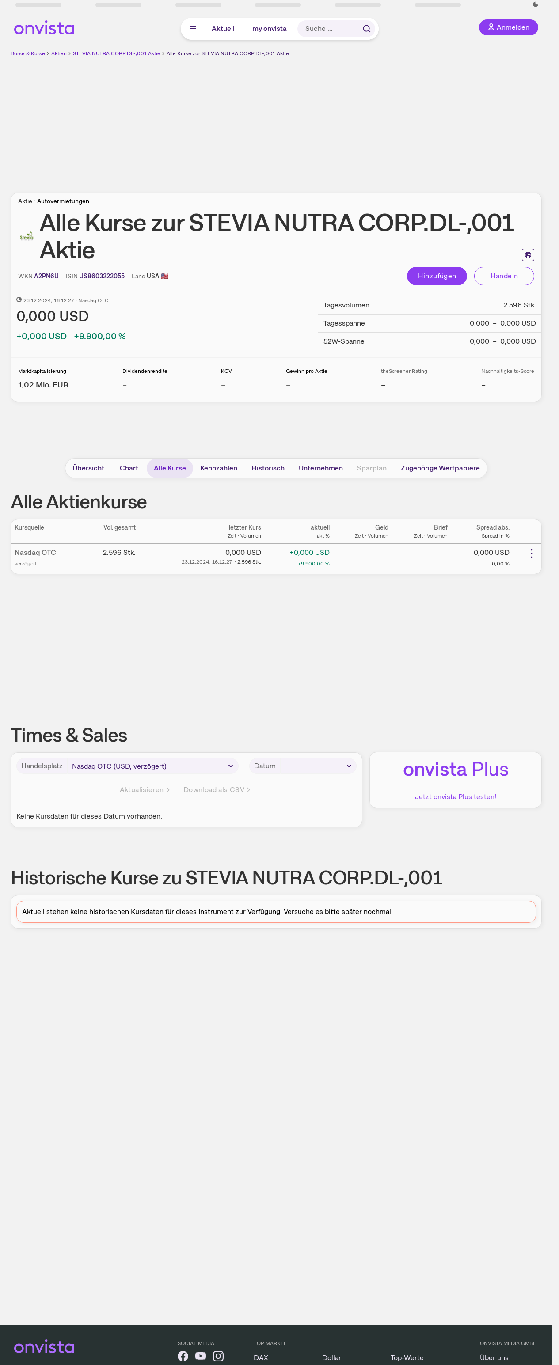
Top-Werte (407, 1357)
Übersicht (88, 468)
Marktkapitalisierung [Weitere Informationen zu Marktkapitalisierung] (42, 371)
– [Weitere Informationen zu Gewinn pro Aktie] (288, 384)
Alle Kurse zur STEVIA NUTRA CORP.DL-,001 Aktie (228, 53)
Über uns (494, 1357)
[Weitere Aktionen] (531, 553)
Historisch (268, 468)
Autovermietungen (63, 201)
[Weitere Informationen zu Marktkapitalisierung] (43, 384)
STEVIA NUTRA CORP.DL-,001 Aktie (116, 53)
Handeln (504, 276)
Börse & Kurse (28, 53)
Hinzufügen (437, 276)
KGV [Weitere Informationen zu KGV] (226, 371)
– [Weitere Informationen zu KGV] (223, 384)
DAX (261, 1357)
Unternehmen (321, 468)
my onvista (269, 28)
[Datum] (318, 766)
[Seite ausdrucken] (528, 255)
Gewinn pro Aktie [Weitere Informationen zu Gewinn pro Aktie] (306, 371)
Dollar (331, 1357)
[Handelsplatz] (153, 766)
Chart (129, 468)
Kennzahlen (218, 468)
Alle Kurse (170, 468)
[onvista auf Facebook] (183, 1358)
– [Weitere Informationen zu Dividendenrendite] (124, 384)
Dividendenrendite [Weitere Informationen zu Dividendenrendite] (144, 371)
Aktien (59, 53)
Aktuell (223, 28)
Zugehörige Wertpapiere (440, 468)
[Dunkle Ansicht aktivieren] (535, 4)
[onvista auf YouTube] (200, 1358)
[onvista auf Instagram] (218, 1358)
